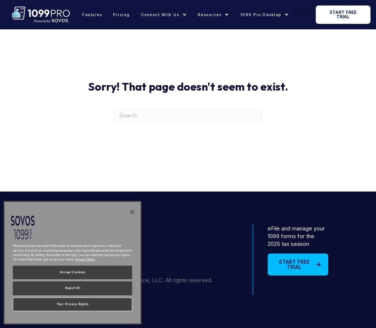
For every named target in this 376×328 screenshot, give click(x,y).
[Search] (188, 115)
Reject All (72, 288)
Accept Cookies (73, 272)
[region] (72, 262)
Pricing (121, 14)
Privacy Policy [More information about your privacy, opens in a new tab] (85, 259)
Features (92, 14)
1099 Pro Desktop (264, 14)
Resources (213, 14)
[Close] (132, 212)
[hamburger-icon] (304, 11)
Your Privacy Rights (73, 304)
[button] (163, 14)
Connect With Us (164, 14)
